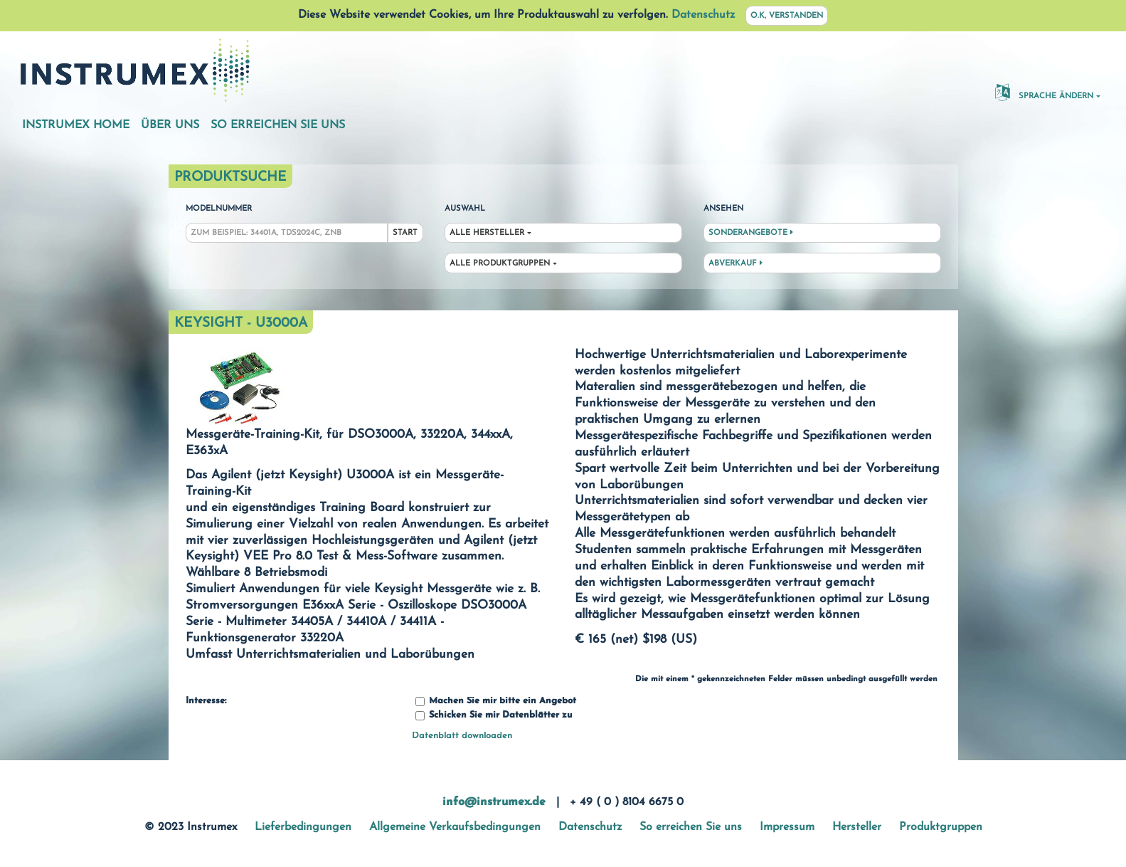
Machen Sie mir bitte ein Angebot (495, 701)
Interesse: (206, 701)
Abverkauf (735, 263)
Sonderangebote (750, 232)
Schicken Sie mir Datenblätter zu (493, 715)
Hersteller (856, 827)
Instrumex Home (75, 125)
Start (405, 233)
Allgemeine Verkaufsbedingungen (455, 827)
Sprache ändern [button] (1044, 91)
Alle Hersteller (487, 233)
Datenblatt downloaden (462, 735)
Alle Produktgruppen (500, 264)
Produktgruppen (940, 827)
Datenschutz (703, 15)
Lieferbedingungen (303, 827)
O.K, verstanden (786, 16)
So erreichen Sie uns (278, 125)
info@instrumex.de (494, 802)
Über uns (170, 125)
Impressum (787, 827)
